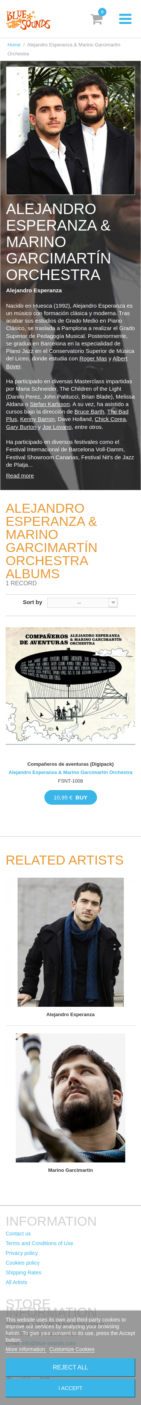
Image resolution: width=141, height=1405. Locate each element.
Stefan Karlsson (50, 404)
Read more (20, 475)
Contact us (18, 1234)
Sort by (32, 602)
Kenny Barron (37, 419)
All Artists (16, 1282)
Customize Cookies (72, 1349)
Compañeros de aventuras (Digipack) (70, 764)
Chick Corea (110, 419)
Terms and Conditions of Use (39, 1243)
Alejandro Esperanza (70, 1014)
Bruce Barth (89, 411)
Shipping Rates (23, 1273)
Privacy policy (22, 1253)
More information (26, 1349)
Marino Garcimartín (70, 1170)
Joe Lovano (57, 427)
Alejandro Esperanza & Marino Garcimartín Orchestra (70, 772)
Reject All (70, 1367)
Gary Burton (21, 427)
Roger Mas (93, 358)
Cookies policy (22, 1263)
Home (14, 45)
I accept (71, 1388)
